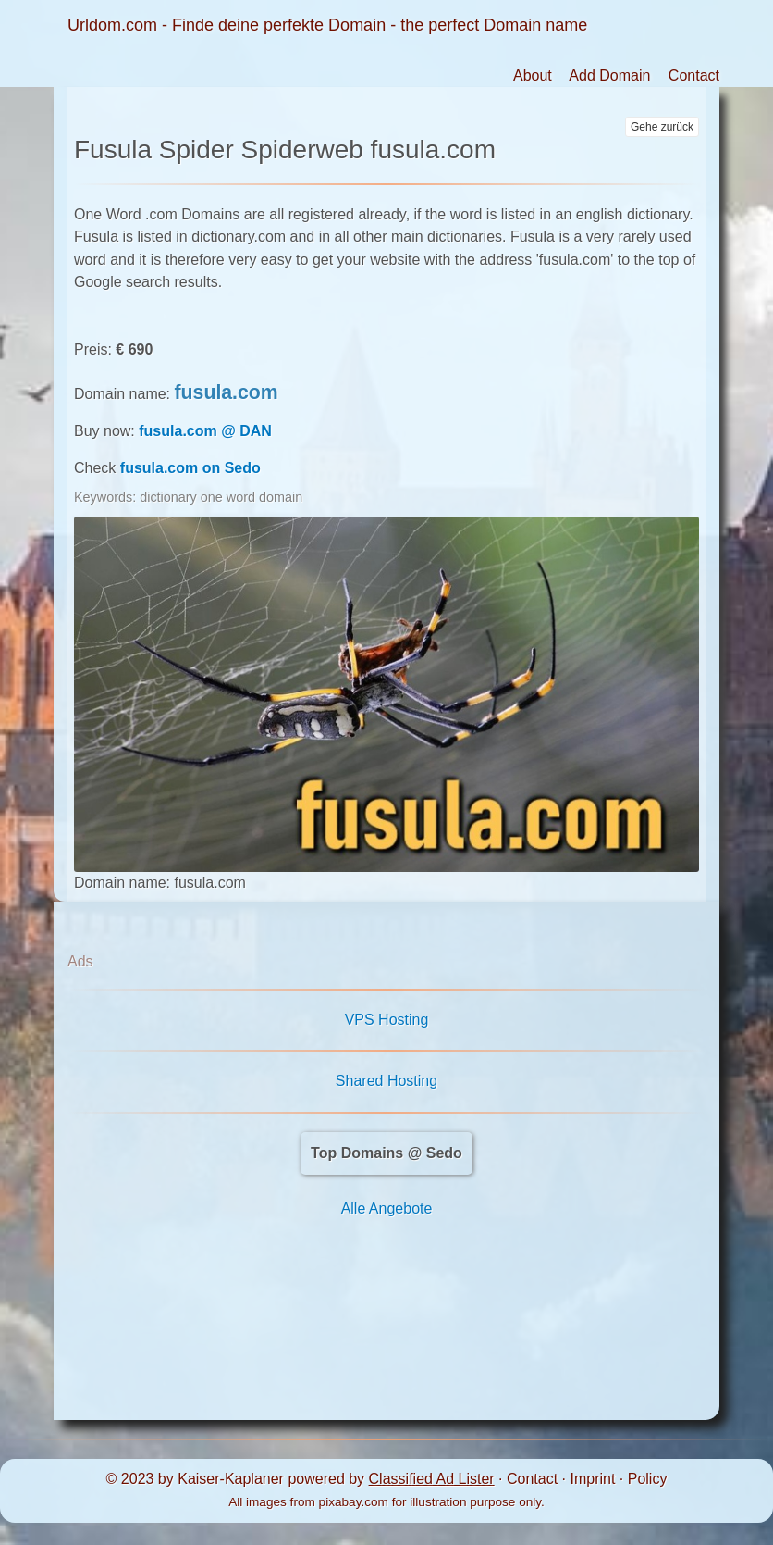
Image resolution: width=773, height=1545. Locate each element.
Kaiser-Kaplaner (231, 1479)
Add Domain (609, 75)
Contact (694, 75)
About (532, 75)
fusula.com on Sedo (190, 468)
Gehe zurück (662, 126)
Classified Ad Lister (432, 1479)
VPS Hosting (387, 1020)
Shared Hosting (386, 1081)
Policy (648, 1479)
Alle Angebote (387, 1208)
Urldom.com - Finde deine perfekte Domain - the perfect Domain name (327, 25)
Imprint (592, 1479)
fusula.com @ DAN (205, 431)
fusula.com (226, 392)
